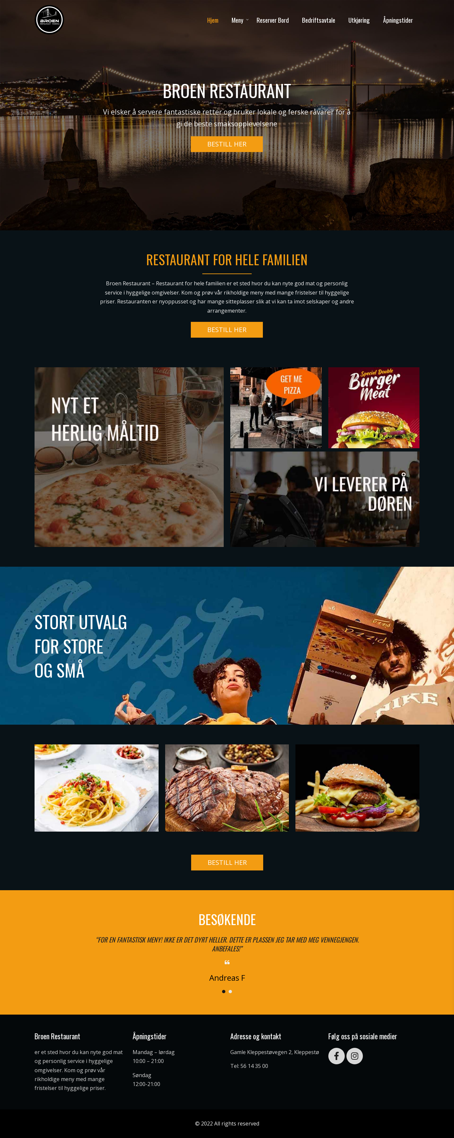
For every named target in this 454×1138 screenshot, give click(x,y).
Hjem (212, 19)
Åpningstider (398, 19)
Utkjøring (359, 19)
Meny (237, 19)
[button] (227, 144)
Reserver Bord (273, 19)
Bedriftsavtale (318, 19)
